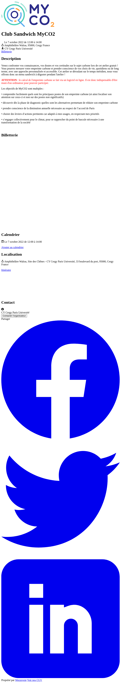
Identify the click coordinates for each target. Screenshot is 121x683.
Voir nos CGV (34, 680)
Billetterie (6, 51)
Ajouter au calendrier (12, 247)
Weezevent (21, 680)
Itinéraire (6, 270)
